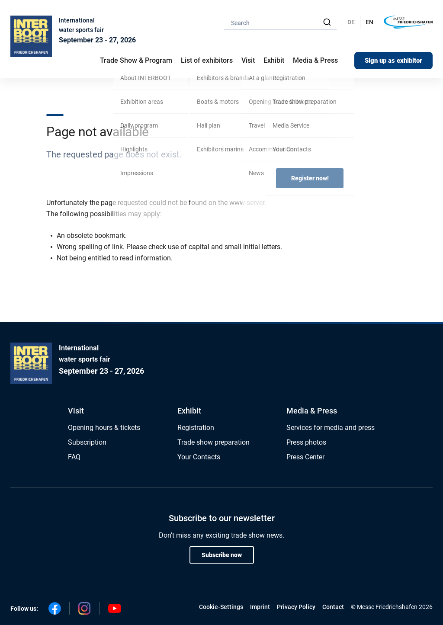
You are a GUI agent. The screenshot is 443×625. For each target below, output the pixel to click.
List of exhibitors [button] (207, 60)
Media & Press (315, 60)
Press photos (306, 442)
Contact (333, 606)
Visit (76, 410)
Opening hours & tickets (104, 427)
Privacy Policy (296, 606)
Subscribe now (222, 554)
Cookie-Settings (221, 606)
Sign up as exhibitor (393, 60)
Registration (195, 427)
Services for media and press (330, 427)
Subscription (87, 442)
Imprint (260, 606)
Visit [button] (248, 60)
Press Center (305, 457)
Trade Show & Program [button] (136, 60)
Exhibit (189, 410)
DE (351, 22)
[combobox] (280, 22)
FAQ (74, 457)
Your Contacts (198, 457)
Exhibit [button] (273, 60)
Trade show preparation (213, 442)
